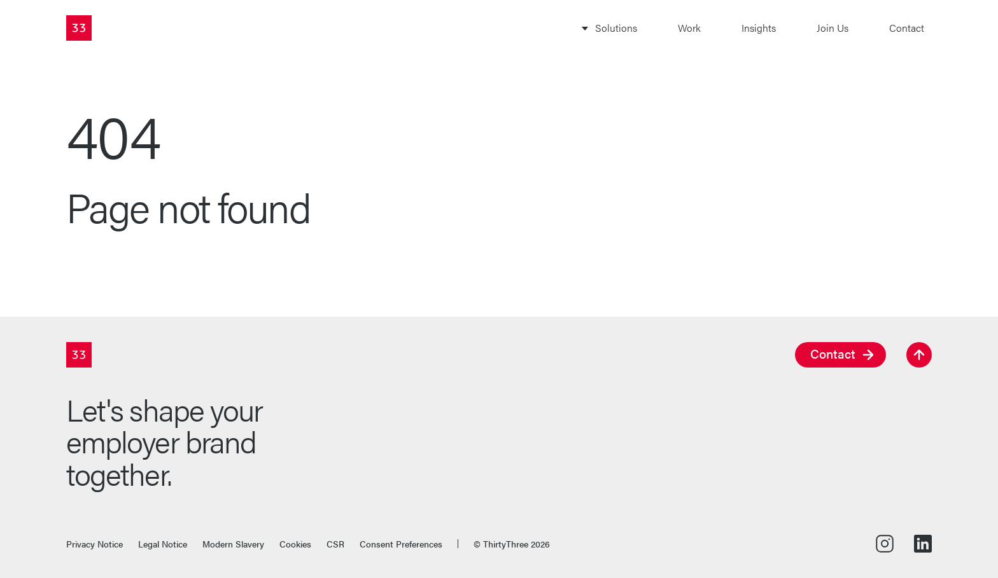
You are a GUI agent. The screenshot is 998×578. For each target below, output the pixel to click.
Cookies (295, 543)
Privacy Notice (94, 543)
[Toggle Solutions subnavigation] (608, 28)
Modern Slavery (233, 543)
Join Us (832, 27)
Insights (758, 27)
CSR (335, 543)
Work (689, 27)
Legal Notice (162, 543)
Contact (906, 27)
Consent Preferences (401, 543)
